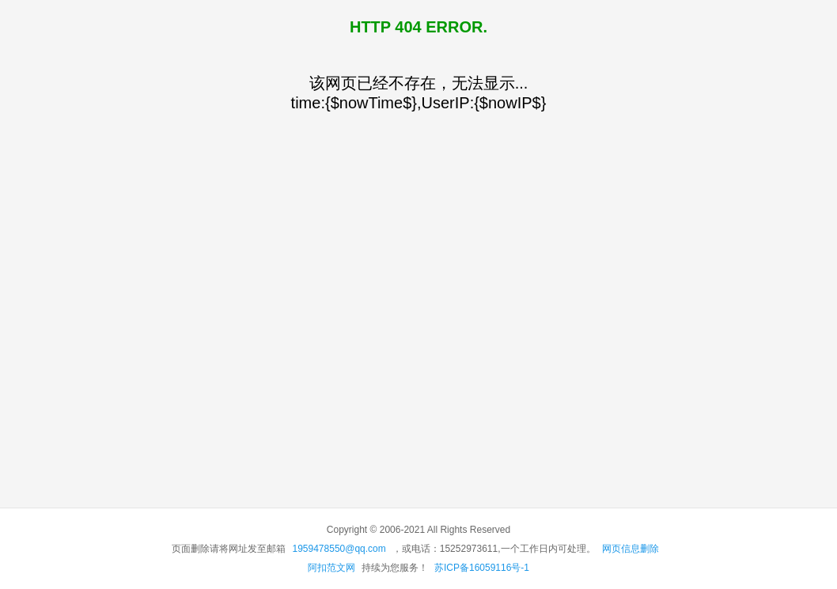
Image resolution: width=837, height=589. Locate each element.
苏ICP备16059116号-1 (481, 567)
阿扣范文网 (331, 567)
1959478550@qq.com (338, 548)
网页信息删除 (630, 548)
